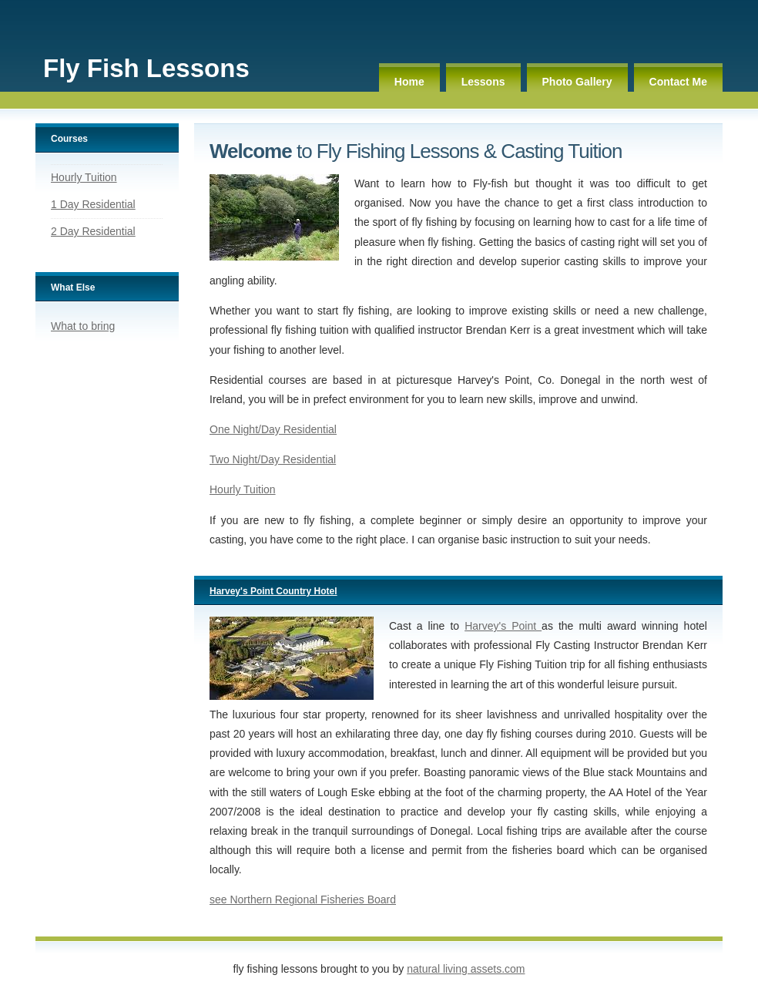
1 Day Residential (93, 204)
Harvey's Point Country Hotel (273, 591)
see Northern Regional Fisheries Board (303, 899)
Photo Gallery (577, 82)
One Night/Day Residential (273, 429)
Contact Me (678, 82)
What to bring (83, 326)
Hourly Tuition (84, 177)
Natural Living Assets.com (466, 969)
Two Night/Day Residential (273, 459)
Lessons (483, 82)
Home (409, 82)
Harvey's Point (503, 626)
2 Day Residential (93, 231)
